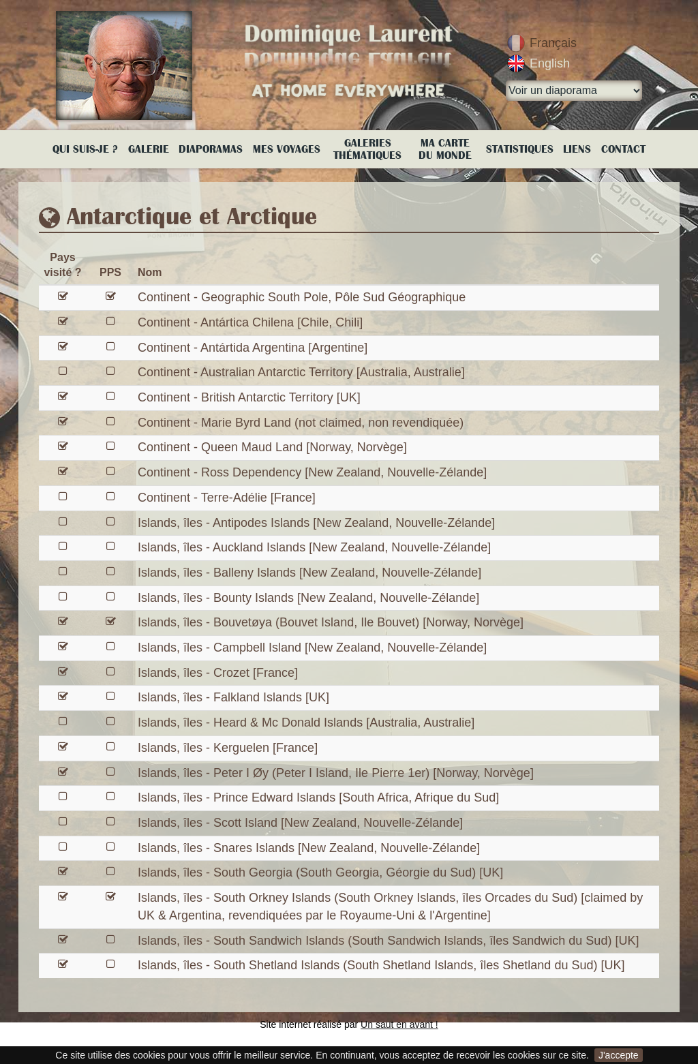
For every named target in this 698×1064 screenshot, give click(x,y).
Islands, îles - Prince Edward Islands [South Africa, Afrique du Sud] (318, 797)
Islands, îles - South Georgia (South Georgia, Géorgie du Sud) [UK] (320, 872)
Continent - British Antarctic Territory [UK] (249, 397)
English (550, 63)
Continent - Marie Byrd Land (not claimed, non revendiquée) (301, 422)
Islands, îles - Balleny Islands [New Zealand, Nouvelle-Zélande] (309, 572)
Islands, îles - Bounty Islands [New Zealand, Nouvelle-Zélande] (308, 598)
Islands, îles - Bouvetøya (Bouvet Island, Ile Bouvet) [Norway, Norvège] (331, 622)
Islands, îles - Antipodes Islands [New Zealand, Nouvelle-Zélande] (316, 523)
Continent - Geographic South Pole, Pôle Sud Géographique (302, 297)
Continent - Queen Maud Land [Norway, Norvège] (272, 447)
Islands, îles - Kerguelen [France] (228, 748)
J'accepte (618, 1055)
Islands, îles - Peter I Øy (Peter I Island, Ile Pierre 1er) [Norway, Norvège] (336, 773)
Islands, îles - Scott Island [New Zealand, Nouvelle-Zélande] (300, 823)
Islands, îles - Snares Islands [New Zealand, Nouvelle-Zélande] (309, 848)
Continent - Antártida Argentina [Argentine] (252, 347)
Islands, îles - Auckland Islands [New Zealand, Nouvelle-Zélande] (314, 547)
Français (553, 43)
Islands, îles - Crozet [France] (218, 673)
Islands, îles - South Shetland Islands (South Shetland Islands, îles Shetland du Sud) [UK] (381, 965)
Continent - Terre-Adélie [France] (227, 497)
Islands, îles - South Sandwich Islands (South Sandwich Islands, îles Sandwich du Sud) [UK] (388, 940)
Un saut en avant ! (399, 1024)
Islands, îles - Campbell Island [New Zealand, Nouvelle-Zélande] (312, 647)
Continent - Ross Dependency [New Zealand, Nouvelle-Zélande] (312, 472)
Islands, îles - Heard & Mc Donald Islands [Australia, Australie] (306, 722)
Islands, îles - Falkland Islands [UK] (233, 697)
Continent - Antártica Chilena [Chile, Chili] (250, 322)
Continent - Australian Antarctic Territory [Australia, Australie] (301, 372)
